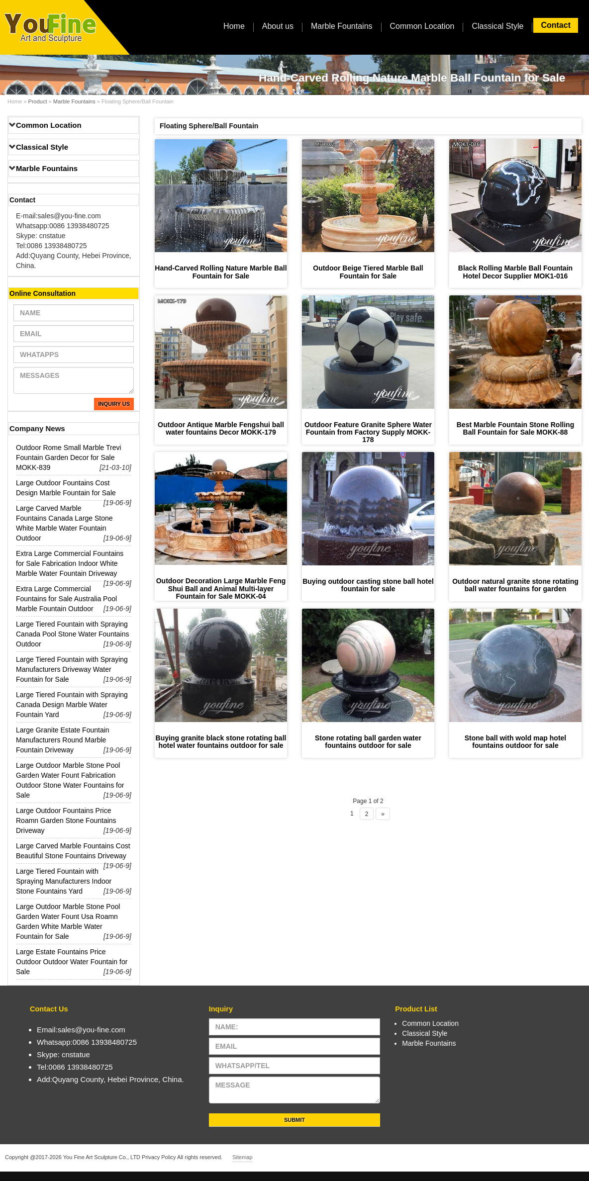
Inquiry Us (114, 404)
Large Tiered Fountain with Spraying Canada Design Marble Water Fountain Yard (72, 705)
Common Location (422, 26)
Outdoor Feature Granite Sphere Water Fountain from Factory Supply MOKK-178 (368, 432)
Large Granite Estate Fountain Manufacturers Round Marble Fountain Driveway (62, 740)
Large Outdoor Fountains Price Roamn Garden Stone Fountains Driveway (66, 820)
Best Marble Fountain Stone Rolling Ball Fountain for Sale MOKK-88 (515, 428)
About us (278, 26)
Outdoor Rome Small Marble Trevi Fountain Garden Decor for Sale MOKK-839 (68, 457)
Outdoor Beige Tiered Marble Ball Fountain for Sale (368, 271)
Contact (556, 25)
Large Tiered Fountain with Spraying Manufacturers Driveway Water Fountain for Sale (72, 669)
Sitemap (242, 1157)
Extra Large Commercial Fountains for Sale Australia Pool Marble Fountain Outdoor (66, 599)
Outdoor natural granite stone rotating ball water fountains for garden (515, 585)
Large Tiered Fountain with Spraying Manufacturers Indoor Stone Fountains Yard (63, 881)
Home (234, 26)
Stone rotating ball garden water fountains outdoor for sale (368, 741)
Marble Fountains (342, 26)
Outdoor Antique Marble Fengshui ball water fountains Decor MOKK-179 (221, 428)
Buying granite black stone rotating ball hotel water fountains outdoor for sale (221, 741)
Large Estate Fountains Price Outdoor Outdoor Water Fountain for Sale (71, 962)
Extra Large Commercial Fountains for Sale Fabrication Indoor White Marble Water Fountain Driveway (69, 563)
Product (37, 101)
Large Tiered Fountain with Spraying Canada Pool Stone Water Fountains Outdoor (72, 634)
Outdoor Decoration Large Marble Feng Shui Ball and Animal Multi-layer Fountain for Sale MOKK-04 (221, 588)
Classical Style (497, 26)
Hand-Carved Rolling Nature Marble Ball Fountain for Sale (221, 271)
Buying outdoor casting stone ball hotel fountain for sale (368, 585)
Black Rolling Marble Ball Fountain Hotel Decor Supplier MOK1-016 (515, 271)
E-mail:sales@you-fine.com (58, 216)
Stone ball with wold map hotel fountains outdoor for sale (516, 741)
